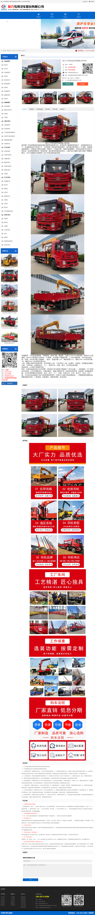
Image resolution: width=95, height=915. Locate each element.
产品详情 (24, 109)
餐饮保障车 (7, 83)
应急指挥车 (7, 72)
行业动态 (13, 899)
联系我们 (91, 1)
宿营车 (6, 76)
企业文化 (3, 899)
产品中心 (34, 17)
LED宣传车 (7, 230)
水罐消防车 (7, 125)
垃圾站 (6, 173)
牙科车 (6, 68)
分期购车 (82, 84)
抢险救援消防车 (8, 140)
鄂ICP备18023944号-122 (45, 907)
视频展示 (13, 903)
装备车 (6, 113)
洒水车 (6, 192)
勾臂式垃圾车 (7, 155)
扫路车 (6, 200)
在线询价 (68, 84)
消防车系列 (23, 901)
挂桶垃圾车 (7, 158)
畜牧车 (6, 237)
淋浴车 (6, 87)
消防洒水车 (7, 143)
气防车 (6, 117)
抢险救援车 (23, 899)
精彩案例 (61, 17)
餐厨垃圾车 (7, 162)
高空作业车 (7, 245)
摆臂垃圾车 (7, 170)
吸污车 (6, 185)
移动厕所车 (7, 91)
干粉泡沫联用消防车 (9, 132)
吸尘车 (6, 207)
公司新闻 (13, 897)
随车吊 (24, 50)
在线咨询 (7, 383)
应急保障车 (23, 897)
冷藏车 (6, 226)
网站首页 (84, 1)
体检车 (6, 98)
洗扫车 (6, 203)
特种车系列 (19, 50)
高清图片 (31, 109)
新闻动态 (47, 17)
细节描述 (40, 109)
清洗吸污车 (7, 181)
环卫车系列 (23, 905)
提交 (30, 879)
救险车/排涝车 (8, 110)
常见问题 (55, 109)
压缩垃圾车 (7, 151)
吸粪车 (6, 188)
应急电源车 (7, 106)
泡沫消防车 (7, 128)
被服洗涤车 (7, 95)
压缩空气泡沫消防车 (9, 136)
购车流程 (3, 903)
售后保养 (47, 109)
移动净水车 (7, 80)
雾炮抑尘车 (7, 196)
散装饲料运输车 (8, 241)
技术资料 (13, 901)
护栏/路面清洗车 (8, 211)
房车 (5, 233)
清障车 (6, 218)
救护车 (6, 65)
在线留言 (62, 109)
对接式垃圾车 (7, 166)
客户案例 (13, 905)
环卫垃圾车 (23, 903)
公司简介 (21, 17)
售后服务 (74, 17)
